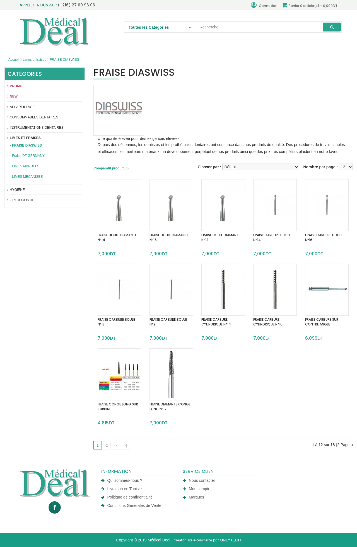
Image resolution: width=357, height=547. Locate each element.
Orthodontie (20, 200)
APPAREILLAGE (21, 107)
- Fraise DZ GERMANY (27, 156)
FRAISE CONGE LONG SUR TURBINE (118, 406)
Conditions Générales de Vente (131, 505)
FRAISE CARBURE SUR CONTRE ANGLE (321, 322)
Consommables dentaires (32, 117)
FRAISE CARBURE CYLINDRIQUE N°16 (268, 322)
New (12, 96)
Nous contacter (199, 480)
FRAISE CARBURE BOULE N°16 (323, 237)
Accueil (13, 60)
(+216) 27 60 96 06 (76, 5)
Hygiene (16, 190)
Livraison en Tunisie (121, 489)
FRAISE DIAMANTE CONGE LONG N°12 (169, 406)
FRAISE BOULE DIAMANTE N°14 (117, 237)
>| (125, 446)
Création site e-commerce (193, 540)
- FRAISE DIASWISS (26, 145)
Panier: (309, 5)
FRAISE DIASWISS (64, 60)
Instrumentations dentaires (35, 128)
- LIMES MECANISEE (26, 177)
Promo (14, 86)
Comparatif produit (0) (111, 168)
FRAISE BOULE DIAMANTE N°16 (169, 237)
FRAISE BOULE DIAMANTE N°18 (220, 237)
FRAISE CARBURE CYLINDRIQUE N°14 (216, 322)
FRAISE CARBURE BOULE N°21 (168, 322)
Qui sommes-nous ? (121, 480)
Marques (193, 497)
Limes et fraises (34, 60)
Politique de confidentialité (127, 497)
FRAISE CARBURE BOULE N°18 (116, 322)
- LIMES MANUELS (24, 166)
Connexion (264, 5)
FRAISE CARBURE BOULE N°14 (272, 237)
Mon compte (196, 489)
